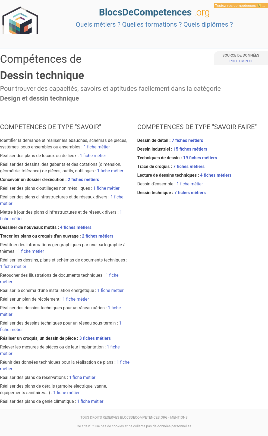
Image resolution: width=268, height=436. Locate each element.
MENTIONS (179, 417)
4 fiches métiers (76, 227)
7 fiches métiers (187, 140)
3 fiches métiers (95, 338)
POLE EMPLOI (240, 61)
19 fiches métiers (200, 157)
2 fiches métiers (83, 179)
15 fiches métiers (190, 149)
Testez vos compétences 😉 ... (240, 5)
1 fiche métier (97, 147)
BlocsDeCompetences (154, 12)
